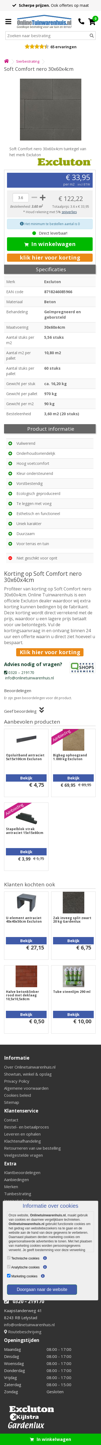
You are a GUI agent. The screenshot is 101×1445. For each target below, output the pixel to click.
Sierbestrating (27, 61)
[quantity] (21, 197)
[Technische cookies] (9, 1257)
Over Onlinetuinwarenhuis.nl (29, 1067)
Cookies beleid (17, 1095)
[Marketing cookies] (9, 1275)
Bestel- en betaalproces (26, 1127)
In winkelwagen (50, 244)
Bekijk (26, 778)
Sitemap (11, 1102)
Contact (11, 1120)
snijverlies (69, 212)
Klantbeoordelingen (22, 1172)
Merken (11, 1186)
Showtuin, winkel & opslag (28, 1074)
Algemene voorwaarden (26, 1088)
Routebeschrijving (22, 1331)
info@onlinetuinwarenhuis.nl (29, 1324)
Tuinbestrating (17, 1193)
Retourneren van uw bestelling (32, 1148)
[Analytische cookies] (9, 1266)
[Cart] (92, 21)
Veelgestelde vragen (23, 1155)
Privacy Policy (16, 1081)
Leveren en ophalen (22, 1134)
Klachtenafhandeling (22, 1141)
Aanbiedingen (16, 1179)
